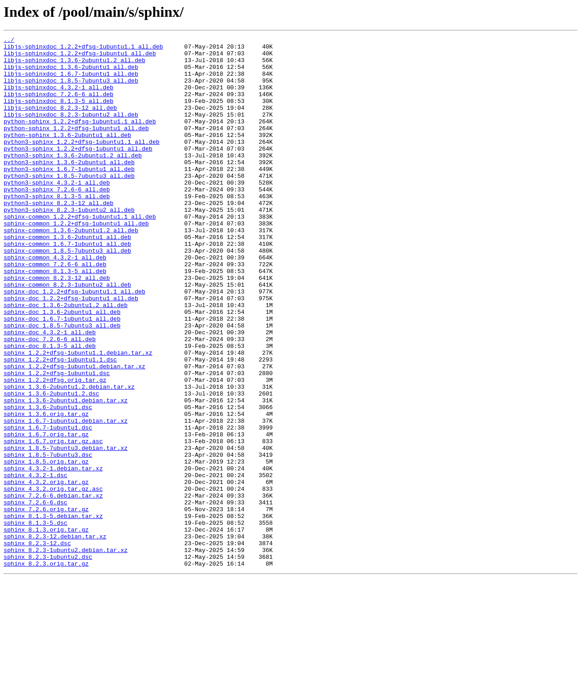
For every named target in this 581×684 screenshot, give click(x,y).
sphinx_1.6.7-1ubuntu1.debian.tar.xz (66, 498)
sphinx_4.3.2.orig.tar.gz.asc (53, 580)
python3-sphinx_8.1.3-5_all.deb (57, 229)
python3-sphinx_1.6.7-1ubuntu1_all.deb (69, 196)
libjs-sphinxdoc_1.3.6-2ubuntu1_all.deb (71, 73)
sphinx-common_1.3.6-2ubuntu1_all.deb (67, 278)
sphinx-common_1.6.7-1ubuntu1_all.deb (67, 286)
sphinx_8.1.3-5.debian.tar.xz (53, 612)
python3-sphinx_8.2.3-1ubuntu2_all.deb (69, 245)
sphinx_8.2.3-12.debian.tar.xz (55, 637)
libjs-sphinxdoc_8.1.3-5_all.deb (58, 114)
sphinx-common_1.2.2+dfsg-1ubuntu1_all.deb (76, 261)
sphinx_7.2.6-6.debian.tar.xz (53, 588)
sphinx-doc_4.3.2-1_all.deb (50, 392)
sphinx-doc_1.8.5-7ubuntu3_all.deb (62, 384)
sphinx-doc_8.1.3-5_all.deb (50, 408)
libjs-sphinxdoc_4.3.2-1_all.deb (58, 98)
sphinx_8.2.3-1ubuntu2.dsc (48, 661)
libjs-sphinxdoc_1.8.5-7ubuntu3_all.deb (71, 90)
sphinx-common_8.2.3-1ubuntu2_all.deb (67, 335)
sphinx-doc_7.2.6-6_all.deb (50, 400)
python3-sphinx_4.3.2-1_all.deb (57, 212)
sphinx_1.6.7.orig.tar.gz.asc (53, 522)
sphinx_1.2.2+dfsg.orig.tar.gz (55, 449)
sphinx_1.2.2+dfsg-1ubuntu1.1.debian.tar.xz (78, 416)
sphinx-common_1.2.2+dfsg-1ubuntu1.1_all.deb (80, 253)
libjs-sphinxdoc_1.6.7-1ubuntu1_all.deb (71, 82)
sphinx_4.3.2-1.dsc (35, 563)
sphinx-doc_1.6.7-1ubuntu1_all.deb (62, 375)
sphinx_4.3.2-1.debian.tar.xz (53, 555)
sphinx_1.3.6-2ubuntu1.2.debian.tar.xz (69, 457)
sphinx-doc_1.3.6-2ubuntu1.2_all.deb (66, 359)
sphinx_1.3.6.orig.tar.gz (46, 490)
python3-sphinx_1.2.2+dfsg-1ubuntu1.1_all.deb (81, 163)
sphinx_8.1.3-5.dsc (35, 620)
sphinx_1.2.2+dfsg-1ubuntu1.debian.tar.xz (74, 433)
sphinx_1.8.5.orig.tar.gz (46, 547)
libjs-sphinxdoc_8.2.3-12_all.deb (60, 122)
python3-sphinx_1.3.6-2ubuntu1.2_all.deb (73, 180)
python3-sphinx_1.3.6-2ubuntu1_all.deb (69, 188)
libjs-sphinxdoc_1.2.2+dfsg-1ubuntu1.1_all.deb (83, 49)
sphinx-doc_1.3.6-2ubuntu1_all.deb (62, 367)
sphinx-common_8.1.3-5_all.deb (55, 318)
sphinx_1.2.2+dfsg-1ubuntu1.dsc (57, 441)
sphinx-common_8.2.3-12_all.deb (57, 326)
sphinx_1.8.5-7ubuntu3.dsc (48, 539)
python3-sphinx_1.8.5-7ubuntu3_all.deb (69, 204)
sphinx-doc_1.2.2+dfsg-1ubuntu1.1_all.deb (74, 343)
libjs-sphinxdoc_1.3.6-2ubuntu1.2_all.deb (74, 65)
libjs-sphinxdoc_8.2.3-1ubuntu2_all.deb (71, 131)
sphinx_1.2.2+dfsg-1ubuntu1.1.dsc (60, 424)
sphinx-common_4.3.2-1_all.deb (55, 302)
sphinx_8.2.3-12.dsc (37, 645)
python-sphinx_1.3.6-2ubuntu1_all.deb (67, 155)
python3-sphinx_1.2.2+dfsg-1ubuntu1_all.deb (78, 171)
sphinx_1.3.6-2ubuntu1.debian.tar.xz (66, 473)
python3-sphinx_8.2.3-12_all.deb (58, 237)
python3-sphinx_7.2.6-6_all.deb (57, 220)
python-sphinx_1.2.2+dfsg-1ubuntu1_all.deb (76, 147)
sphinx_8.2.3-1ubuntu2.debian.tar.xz (66, 653)
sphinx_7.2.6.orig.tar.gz (46, 604)
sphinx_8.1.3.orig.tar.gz (46, 629)
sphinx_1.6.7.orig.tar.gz (46, 514)
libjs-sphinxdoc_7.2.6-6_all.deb (58, 106)
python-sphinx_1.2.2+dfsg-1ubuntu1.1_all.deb (80, 139)
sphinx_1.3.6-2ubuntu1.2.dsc (51, 465)
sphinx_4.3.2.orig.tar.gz (46, 571)
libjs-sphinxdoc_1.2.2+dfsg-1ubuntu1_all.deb (80, 57)
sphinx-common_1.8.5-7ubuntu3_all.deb (67, 294)
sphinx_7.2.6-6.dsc (35, 596)
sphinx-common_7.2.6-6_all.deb (55, 310)
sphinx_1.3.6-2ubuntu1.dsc (48, 482)
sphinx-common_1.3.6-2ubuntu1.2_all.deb (71, 269)
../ (9, 41)
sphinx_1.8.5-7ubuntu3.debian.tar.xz (66, 531)
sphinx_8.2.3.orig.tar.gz (46, 669)
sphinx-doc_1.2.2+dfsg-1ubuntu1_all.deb (71, 351)
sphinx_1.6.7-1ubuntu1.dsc (48, 506)
